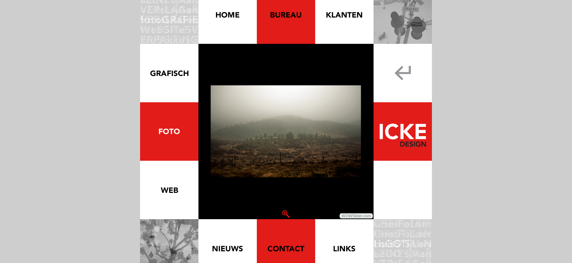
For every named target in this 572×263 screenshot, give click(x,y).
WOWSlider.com (356, 216)
